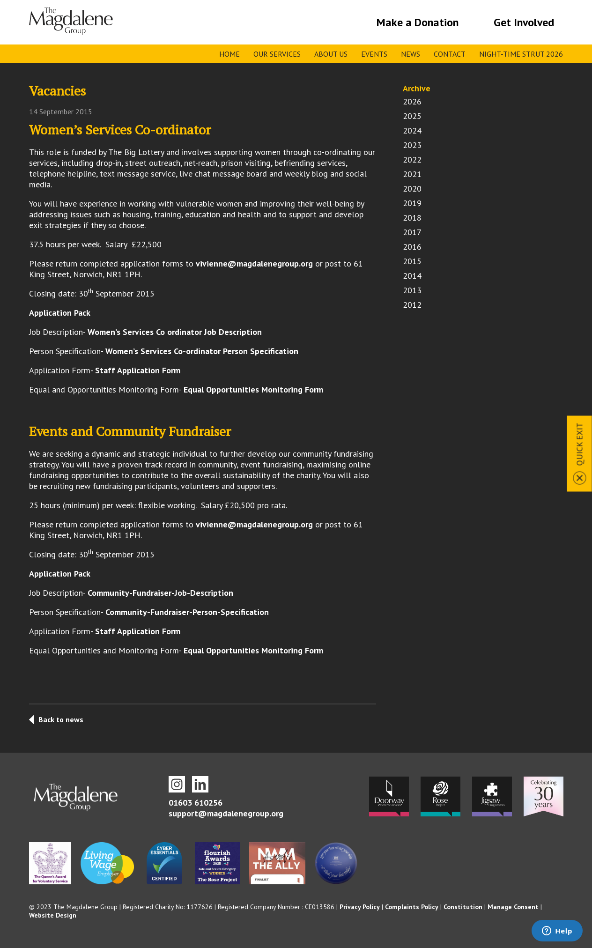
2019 (412, 203)
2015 (412, 261)
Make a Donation (418, 22)
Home (229, 54)
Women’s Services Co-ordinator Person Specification (201, 351)
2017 (412, 232)
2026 (412, 101)
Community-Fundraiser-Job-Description (160, 592)
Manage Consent (513, 907)
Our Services (277, 54)
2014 (412, 275)
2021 (412, 174)
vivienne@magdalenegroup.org (254, 263)
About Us (331, 54)
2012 (412, 304)
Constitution (463, 907)
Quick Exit (579, 444)
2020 (412, 188)
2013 (412, 290)
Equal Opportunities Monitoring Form (253, 389)
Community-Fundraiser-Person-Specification (187, 612)
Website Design (52, 915)
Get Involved (524, 22)
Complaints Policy (411, 907)
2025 (412, 116)
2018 (412, 217)
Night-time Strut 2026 (521, 54)
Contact (450, 54)
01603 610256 (195, 802)
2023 (412, 145)
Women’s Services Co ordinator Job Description (175, 331)
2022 (412, 159)
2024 (412, 130)
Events (374, 54)
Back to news (60, 719)
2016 (412, 246)
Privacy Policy (360, 907)
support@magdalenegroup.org (226, 813)
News (410, 54)
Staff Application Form (137, 370)
